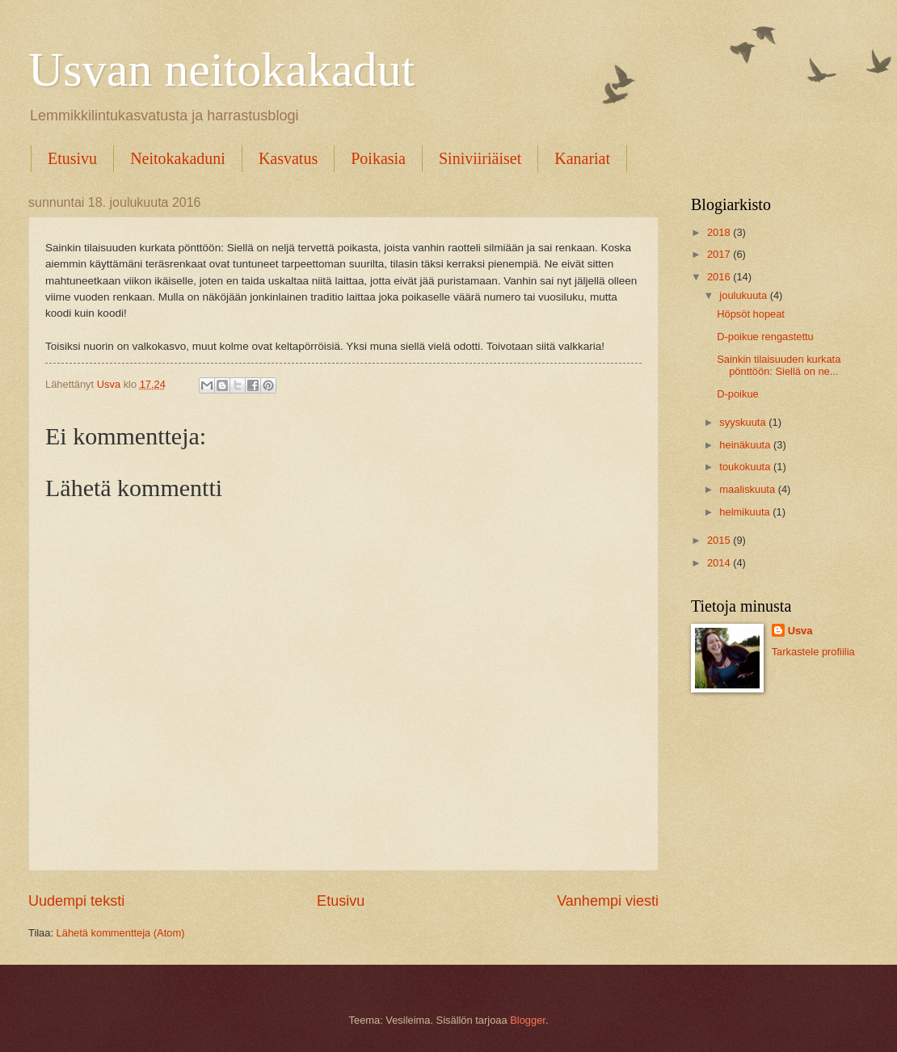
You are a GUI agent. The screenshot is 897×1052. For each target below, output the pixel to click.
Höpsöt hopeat (751, 314)
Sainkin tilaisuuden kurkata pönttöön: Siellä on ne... (778, 365)
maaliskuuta (748, 489)
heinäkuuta (746, 445)
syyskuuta (744, 422)
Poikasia (378, 158)
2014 (720, 563)
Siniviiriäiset (480, 158)
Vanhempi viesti (608, 901)
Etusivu (72, 158)
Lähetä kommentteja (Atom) (121, 933)
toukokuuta (746, 467)
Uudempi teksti (76, 901)
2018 (720, 232)
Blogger (527, 1020)
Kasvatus (288, 158)
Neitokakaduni (177, 158)
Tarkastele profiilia (813, 652)
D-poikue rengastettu (765, 336)
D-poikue (738, 394)
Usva (800, 631)
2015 (720, 540)
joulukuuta (744, 295)
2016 (720, 277)
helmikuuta (746, 512)
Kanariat (582, 158)
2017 (720, 254)
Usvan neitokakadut (221, 69)
